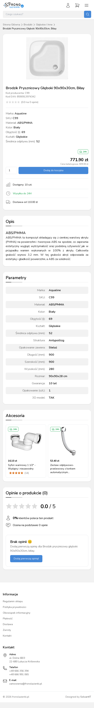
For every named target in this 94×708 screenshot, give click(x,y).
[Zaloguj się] (68, 5)
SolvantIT (85, 697)
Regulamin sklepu (13, 601)
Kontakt (7, 635)
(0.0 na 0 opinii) (29, 102)
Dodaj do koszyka (53, 170)
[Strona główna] (13, 5)
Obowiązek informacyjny (16, 613)
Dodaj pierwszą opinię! (26, 558)
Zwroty (7, 630)
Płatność (8, 618)
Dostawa (8, 624)
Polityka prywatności (14, 607)
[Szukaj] (87, 14)
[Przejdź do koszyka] (77, 5)
